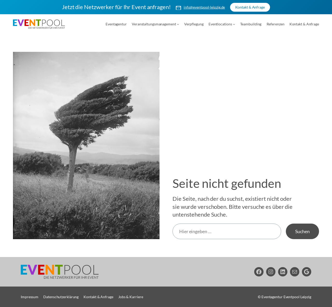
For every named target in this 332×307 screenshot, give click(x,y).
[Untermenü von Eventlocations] (234, 24)
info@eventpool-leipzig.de (204, 7)
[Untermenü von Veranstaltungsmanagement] (178, 24)
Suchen (302, 231)
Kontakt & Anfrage (250, 7)
